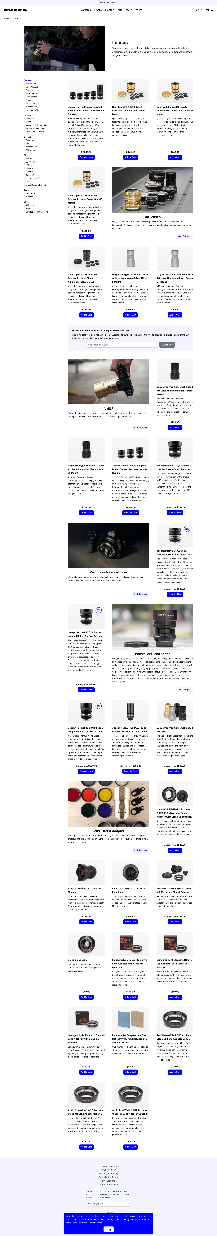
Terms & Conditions (109, 1166)
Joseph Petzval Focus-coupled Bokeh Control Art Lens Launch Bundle (129, 469)
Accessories (31, 107)
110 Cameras (31, 97)
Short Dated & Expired (36, 185)
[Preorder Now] (86, 157)
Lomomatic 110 (32, 110)
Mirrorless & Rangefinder (37, 125)
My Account (108, 1180)
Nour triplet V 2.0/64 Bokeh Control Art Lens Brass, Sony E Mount (85, 199)
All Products (31, 150)
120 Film (29, 165)
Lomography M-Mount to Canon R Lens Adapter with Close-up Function (86, 1039)
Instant (109, 10)
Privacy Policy (108, 1169)
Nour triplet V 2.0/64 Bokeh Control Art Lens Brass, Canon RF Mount (175, 111)
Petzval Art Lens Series (36, 128)
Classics (29, 90)
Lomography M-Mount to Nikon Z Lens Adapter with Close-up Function (174, 964)
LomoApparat (32, 87)
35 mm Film (31, 162)
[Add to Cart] (130, 157)
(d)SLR (28, 122)
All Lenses (30, 118)
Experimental (31, 93)
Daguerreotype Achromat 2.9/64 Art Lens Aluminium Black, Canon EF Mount (86, 469)
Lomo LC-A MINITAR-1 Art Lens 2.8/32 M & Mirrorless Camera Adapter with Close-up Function (174, 813)
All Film (29, 159)
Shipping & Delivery (108, 1173)
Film (119, 10)
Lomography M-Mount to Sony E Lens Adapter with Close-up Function (129, 964)
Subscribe (167, 344)
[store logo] (15, 10)
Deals (129, 10)
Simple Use (30, 103)
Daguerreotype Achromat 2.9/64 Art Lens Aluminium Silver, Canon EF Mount (175, 278)
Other (139, 10)
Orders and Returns (108, 1184)
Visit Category (185, 236)
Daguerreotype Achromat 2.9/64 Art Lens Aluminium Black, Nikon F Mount (175, 391)
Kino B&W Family (33, 175)
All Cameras (31, 84)
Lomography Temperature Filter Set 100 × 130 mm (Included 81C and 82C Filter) (129, 1039)
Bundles (29, 197)
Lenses (98, 10)
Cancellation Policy (108, 1177)
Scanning (30, 172)
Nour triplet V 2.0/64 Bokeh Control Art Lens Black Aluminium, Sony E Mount (83, 278)
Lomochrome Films (34, 178)
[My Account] (202, 10)
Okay (108, 1229)
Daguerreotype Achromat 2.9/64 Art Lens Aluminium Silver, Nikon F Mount (130, 278)
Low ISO (29, 182)
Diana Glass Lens (77, 960)
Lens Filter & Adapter (35, 132)
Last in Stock (32, 193)
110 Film (29, 168)
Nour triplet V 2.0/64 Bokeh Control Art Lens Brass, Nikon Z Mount (129, 111)
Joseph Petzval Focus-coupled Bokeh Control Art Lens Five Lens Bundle (86, 111)
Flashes (29, 208)
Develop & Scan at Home (37, 212)
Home (6, 18)
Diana (28, 100)
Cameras (86, 10)
